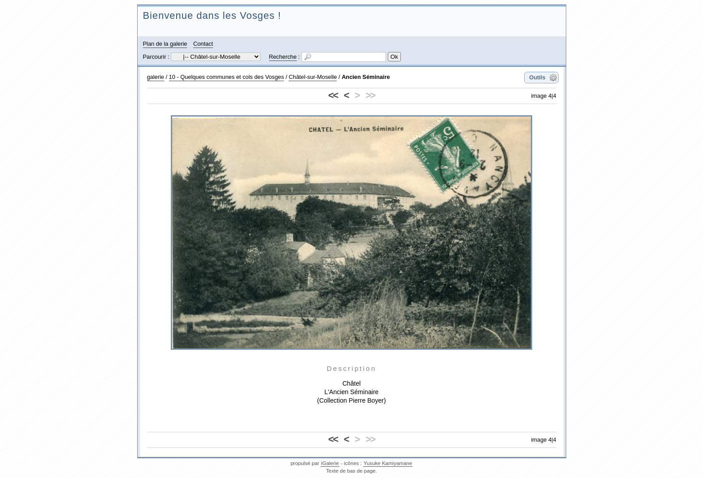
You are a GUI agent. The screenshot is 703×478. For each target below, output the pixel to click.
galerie (155, 77)
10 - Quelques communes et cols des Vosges (226, 77)
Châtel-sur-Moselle (313, 77)
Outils (537, 77)
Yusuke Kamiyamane (388, 463)
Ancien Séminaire (366, 77)
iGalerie (330, 463)
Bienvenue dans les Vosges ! (212, 15)
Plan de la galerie (165, 43)
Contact (203, 43)
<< (333, 95)
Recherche (283, 56)
